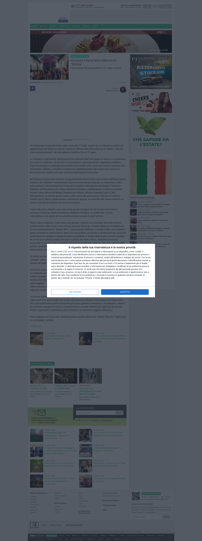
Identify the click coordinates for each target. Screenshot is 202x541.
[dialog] (101, 270)
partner (71, 252)
